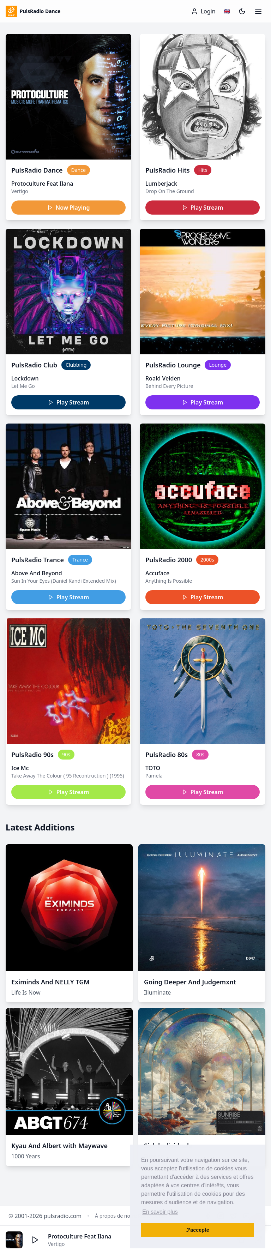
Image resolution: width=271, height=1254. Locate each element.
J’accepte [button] (197, 1230)
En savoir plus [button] (160, 1212)
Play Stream (202, 207)
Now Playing (68, 207)
